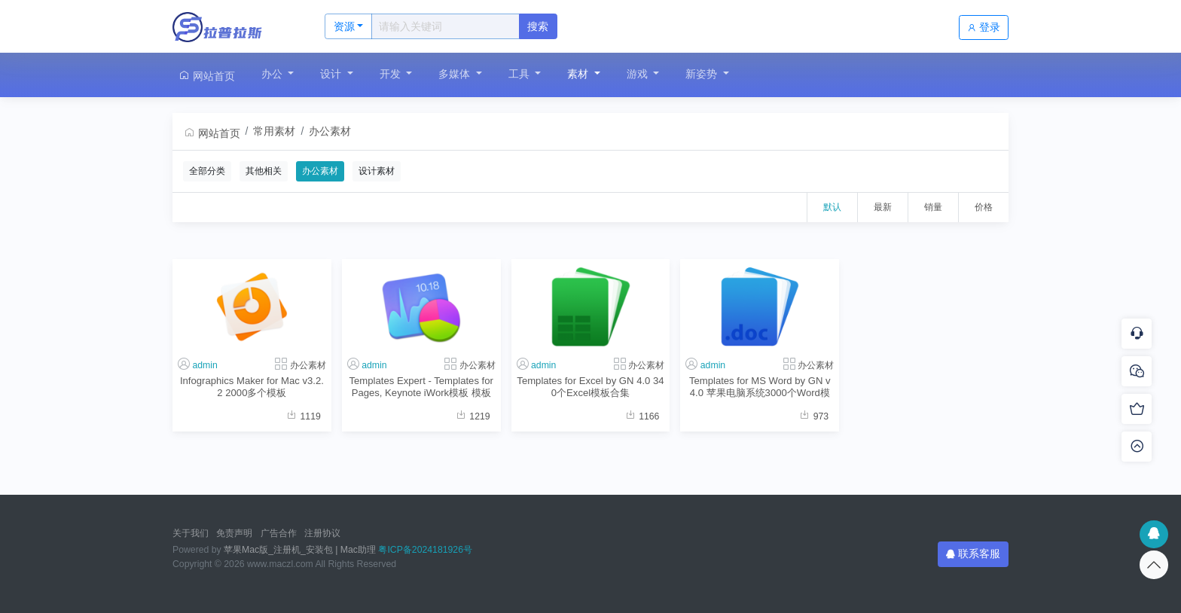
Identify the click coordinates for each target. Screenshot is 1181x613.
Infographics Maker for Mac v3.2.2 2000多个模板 (252, 386)
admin (204, 365)
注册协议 (322, 533)
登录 (983, 27)
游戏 (639, 74)
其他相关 (264, 171)
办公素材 (330, 131)
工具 (520, 74)
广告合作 (279, 533)
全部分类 (207, 171)
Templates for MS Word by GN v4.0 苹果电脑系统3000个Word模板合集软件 (760, 386)
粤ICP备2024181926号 (425, 549)
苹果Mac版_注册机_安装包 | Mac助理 (300, 549)
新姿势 (702, 74)
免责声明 (234, 533)
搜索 (537, 26)
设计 (332, 74)
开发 (392, 74)
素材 (579, 74)
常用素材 (274, 131)
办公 (273, 74)
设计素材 (377, 171)
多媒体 (455, 74)
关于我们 (190, 533)
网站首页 (206, 75)
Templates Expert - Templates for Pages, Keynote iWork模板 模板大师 (421, 386)
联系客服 (973, 553)
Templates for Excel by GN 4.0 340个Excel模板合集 (590, 386)
